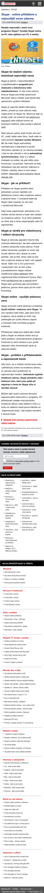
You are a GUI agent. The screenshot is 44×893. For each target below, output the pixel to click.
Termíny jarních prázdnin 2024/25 (14, 582)
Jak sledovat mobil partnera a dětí (14, 673)
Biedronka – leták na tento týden (14, 787)
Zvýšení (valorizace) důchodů (13, 623)
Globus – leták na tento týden (13, 784)
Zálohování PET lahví (11, 719)
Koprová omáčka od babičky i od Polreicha (17, 748)
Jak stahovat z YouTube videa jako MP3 (16, 863)
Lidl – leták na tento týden (12, 766)
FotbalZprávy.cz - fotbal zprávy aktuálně (10, 515)
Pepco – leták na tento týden (13, 780)
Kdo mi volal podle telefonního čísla (15, 827)
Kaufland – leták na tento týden (14, 770)
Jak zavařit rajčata (10, 744)
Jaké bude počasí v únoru (12, 572)
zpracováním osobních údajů (24, 461)
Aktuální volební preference (12, 615)
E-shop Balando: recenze (12, 604)
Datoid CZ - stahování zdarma (13, 878)
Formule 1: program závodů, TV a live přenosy (18, 723)
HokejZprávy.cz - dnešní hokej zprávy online (11, 524)
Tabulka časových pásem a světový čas (16, 677)
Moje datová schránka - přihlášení (14, 701)
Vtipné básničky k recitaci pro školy (15, 845)
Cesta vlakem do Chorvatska (13, 830)
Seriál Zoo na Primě (10, 659)
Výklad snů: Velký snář (11, 809)
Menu (39, 3)
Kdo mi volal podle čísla (11, 698)
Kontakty (15, 889)
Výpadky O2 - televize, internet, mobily (16, 687)
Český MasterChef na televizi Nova (15, 644)
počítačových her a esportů (19, 280)
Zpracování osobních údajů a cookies (13, 891)
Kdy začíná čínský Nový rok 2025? (15, 575)
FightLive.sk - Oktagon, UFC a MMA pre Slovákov (11, 548)
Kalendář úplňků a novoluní (12, 806)
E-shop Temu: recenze (11, 594)
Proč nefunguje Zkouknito (12, 870)
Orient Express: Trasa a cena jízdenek (16, 820)
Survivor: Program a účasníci (13, 662)
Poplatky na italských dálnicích (13, 716)
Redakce (24, 22)
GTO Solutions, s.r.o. (35, 891)
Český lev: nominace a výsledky (14, 579)
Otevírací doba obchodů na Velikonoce (16, 763)
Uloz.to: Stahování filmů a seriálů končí (16, 856)
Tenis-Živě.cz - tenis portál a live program (11, 532)
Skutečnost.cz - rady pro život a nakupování (10, 483)
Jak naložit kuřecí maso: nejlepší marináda (17, 752)
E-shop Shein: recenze (11, 597)
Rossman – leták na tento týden (14, 791)
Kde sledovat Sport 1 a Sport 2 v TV (15, 694)
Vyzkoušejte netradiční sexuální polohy (16, 834)
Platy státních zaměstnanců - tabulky (15, 626)
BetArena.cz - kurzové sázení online (10, 499)
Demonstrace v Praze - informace (14, 619)
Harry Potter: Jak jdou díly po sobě (15, 655)
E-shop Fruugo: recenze (11, 601)
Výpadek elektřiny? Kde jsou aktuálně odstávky (19, 680)
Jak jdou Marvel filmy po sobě (13, 648)
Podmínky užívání (26, 889)
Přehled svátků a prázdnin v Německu (16, 802)
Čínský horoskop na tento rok (13, 813)
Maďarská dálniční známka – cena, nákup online (19, 705)
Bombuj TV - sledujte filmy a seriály (15, 860)
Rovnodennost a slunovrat (12, 816)
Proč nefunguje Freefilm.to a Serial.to (16, 867)
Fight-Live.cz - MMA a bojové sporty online (11, 507)
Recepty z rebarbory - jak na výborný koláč (17, 737)
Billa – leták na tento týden (12, 777)
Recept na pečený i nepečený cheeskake (17, 741)
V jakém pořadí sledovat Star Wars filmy (16, 651)
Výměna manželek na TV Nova (14, 641)
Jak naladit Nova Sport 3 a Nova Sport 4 (16, 823)
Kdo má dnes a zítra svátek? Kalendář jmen (18, 837)
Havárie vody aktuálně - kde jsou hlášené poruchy (20, 684)
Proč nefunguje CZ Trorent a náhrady (16, 874)
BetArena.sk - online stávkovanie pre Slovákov (11, 540)
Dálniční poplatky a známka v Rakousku (16, 712)
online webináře (20, 274)
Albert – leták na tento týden (13, 773)
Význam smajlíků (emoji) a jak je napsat (16, 691)
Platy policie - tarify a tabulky (13, 630)
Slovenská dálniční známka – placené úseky (18, 708)
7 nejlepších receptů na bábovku (14, 734)
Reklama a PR (5, 889)
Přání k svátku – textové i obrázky (14, 841)
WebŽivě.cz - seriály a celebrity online (10, 491)
